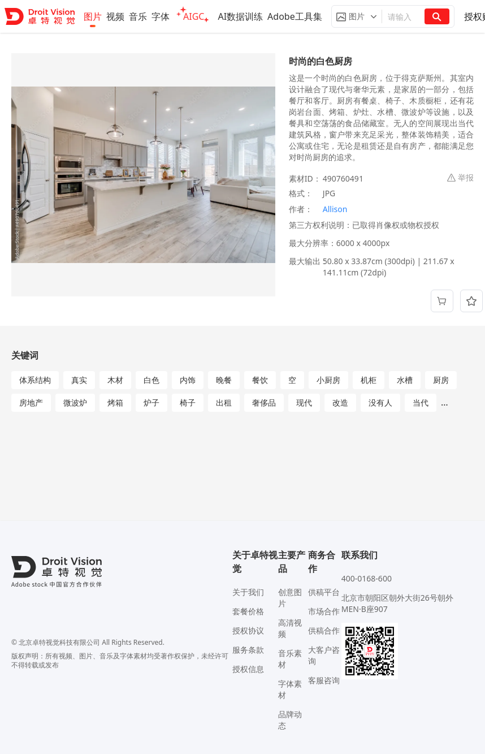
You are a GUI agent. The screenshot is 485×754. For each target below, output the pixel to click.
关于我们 (248, 592)
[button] (356, 16)
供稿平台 (324, 592)
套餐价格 (248, 611)
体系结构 (35, 379)
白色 (151, 379)
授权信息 (248, 668)
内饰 (188, 379)
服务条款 (248, 649)
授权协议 (248, 630)
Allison (335, 209)
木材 (115, 379)
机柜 (368, 379)
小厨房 (328, 379)
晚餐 (224, 379)
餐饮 (260, 379)
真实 (79, 379)
